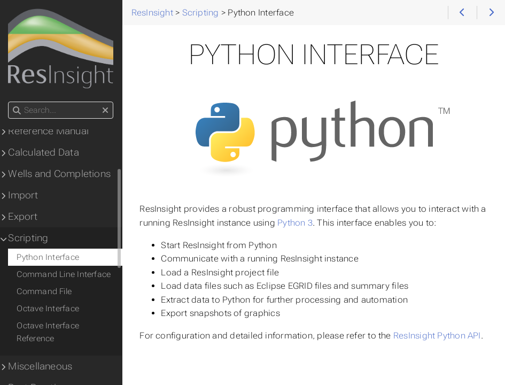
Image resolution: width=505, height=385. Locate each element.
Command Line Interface (64, 274)
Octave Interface (48, 308)
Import (23, 195)
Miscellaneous (41, 366)
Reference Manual (49, 131)
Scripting (29, 238)
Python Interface (48, 257)
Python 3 (295, 223)
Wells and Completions (60, 173)
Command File (44, 291)
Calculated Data (44, 152)
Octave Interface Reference (48, 332)
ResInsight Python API (437, 335)
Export (23, 216)
